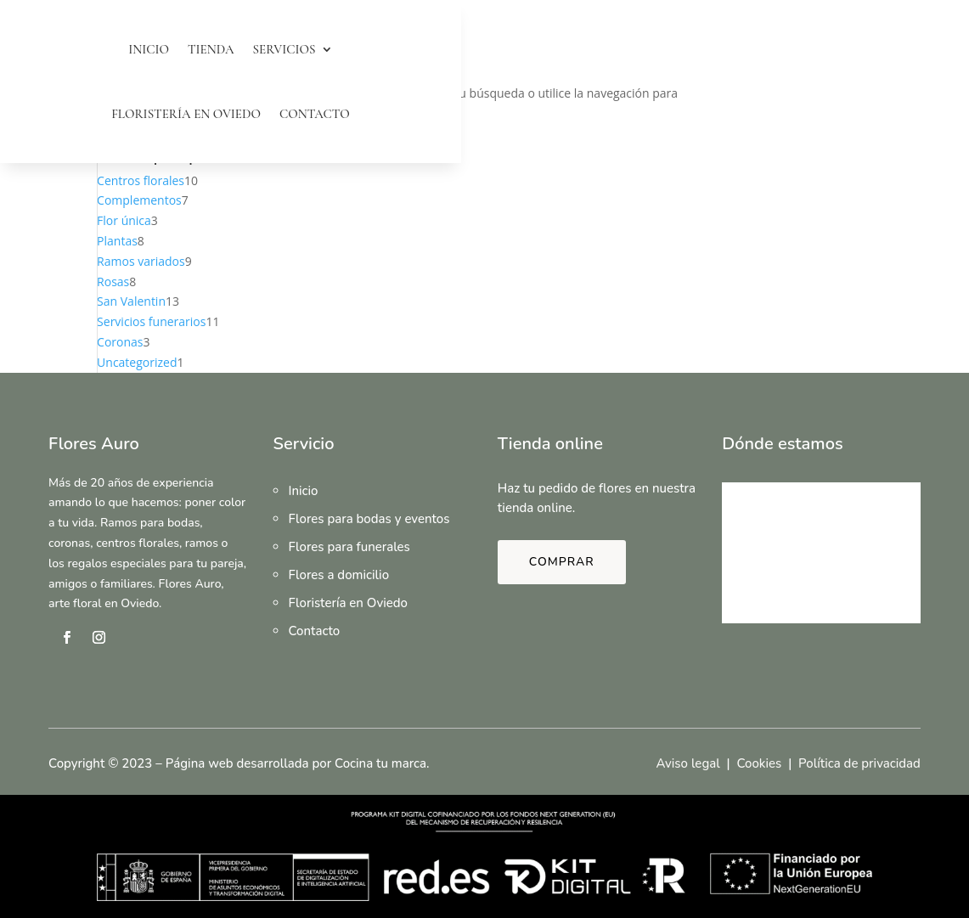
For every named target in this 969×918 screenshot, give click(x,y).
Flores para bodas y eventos (368, 518)
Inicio (148, 49)
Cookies (758, 763)
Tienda (211, 49)
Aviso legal (687, 763)
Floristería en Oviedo (186, 113)
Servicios (284, 49)
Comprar (561, 562)
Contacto (314, 113)
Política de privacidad (859, 763)
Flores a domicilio (338, 574)
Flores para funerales (348, 546)
